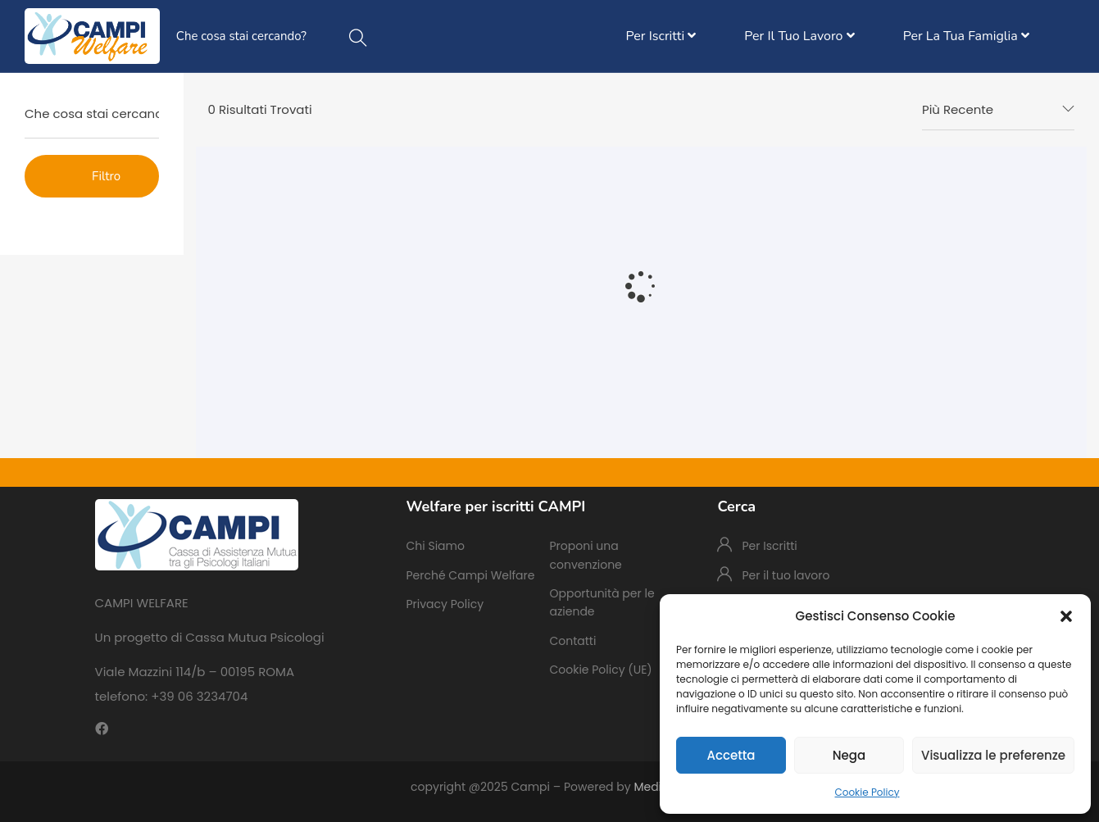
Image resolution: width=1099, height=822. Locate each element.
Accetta (730, 755)
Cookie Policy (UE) (600, 669)
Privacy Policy (445, 604)
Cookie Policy (867, 792)
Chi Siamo (435, 546)
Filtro (106, 176)
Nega (849, 755)
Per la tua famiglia (966, 36)
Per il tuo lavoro (799, 36)
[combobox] (998, 109)
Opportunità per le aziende (601, 602)
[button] (1066, 616)
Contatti (572, 641)
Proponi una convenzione (585, 555)
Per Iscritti (661, 36)
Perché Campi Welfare (470, 575)
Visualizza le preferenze (993, 755)
